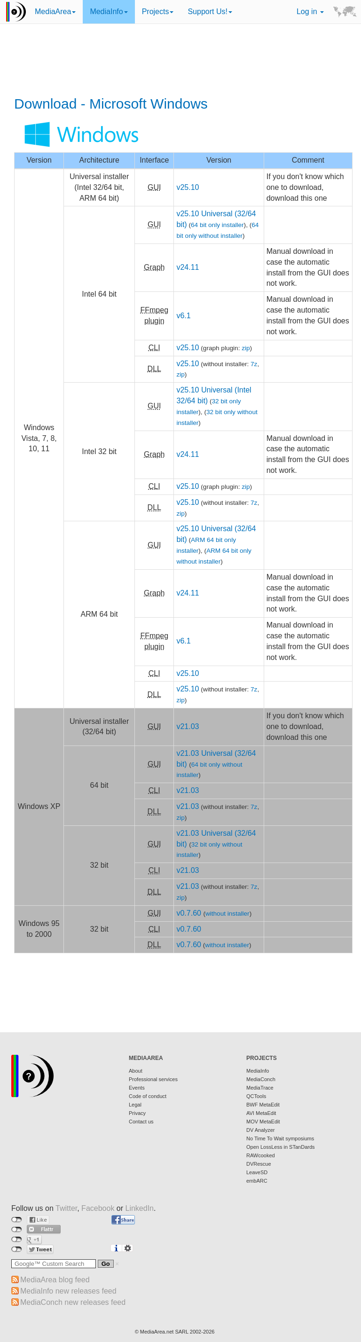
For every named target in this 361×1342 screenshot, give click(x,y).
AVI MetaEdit (261, 1113)
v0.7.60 (188, 913)
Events (137, 1088)
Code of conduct (147, 1096)
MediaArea (55, 12)
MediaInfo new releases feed (68, 1291)
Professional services (153, 1079)
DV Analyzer (260, 1130)
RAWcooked (260, 1155)
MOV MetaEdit (263, 1121)
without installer (227, 913)
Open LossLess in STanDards (280, 1147)
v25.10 (187, 187)
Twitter (66, 1208)
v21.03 (187, 726)
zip (246, 348)
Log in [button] (310, 12)
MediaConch (260, 1079)
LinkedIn (140, 1208)
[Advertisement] (183, 61)
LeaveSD (256, 1172)
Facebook (97, 1208)
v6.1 (183, 316)
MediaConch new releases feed (73, 1302)
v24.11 (187, 267)
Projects (158, 12)
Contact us (141, 1121)
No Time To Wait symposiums (280, 1138)
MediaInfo (108, 12)
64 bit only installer (217, 224)
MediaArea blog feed (55, 1280)
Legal (135, 1104)
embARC (256, 1181)
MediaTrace (260, 1088)
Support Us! (210, 12)
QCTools (256, 1096)
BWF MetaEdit (263, 1104)
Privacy (137, 1113)
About (135, 1071)
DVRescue (258, 1164)
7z (254, 364)
